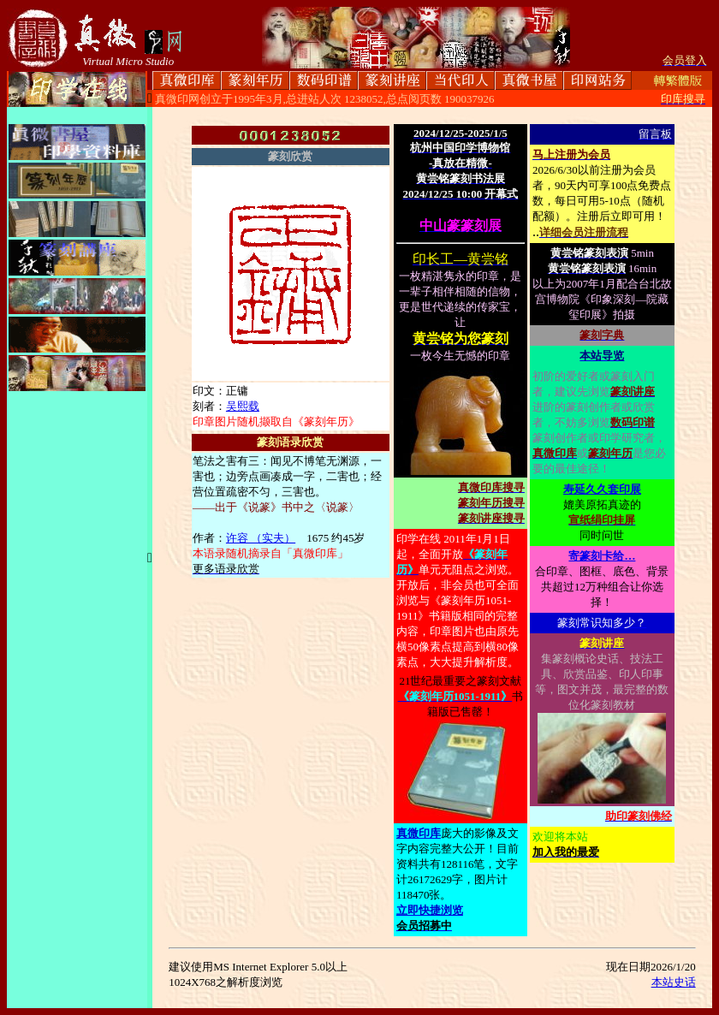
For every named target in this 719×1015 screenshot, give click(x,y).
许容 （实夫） (260, 537)
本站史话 (673, 982)
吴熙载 (242, 406)
